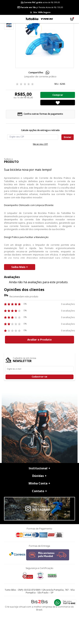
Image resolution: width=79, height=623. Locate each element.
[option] (8, 24)
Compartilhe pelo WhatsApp (47, 72)
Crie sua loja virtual (15, 606)
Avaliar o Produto (39, 339)
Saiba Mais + (19, 267)
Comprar (57, 94)
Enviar (67, 137)
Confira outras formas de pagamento (40, 113)
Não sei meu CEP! (40, 144)
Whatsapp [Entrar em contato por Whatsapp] (57, 602)
